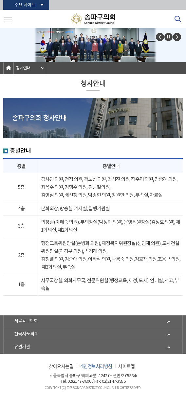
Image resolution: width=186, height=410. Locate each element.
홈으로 (8, 68)
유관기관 (22, 347)
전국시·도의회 (26, 334)
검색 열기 (178, 19)
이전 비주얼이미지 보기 (160, 37)
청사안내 (23, 68)
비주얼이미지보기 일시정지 (168, 37)
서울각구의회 (26, 321)
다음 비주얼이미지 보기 (177, 37)
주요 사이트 (25, 5)
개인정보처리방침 (96, 366)
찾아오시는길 (61, 366)
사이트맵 (126, 366)
